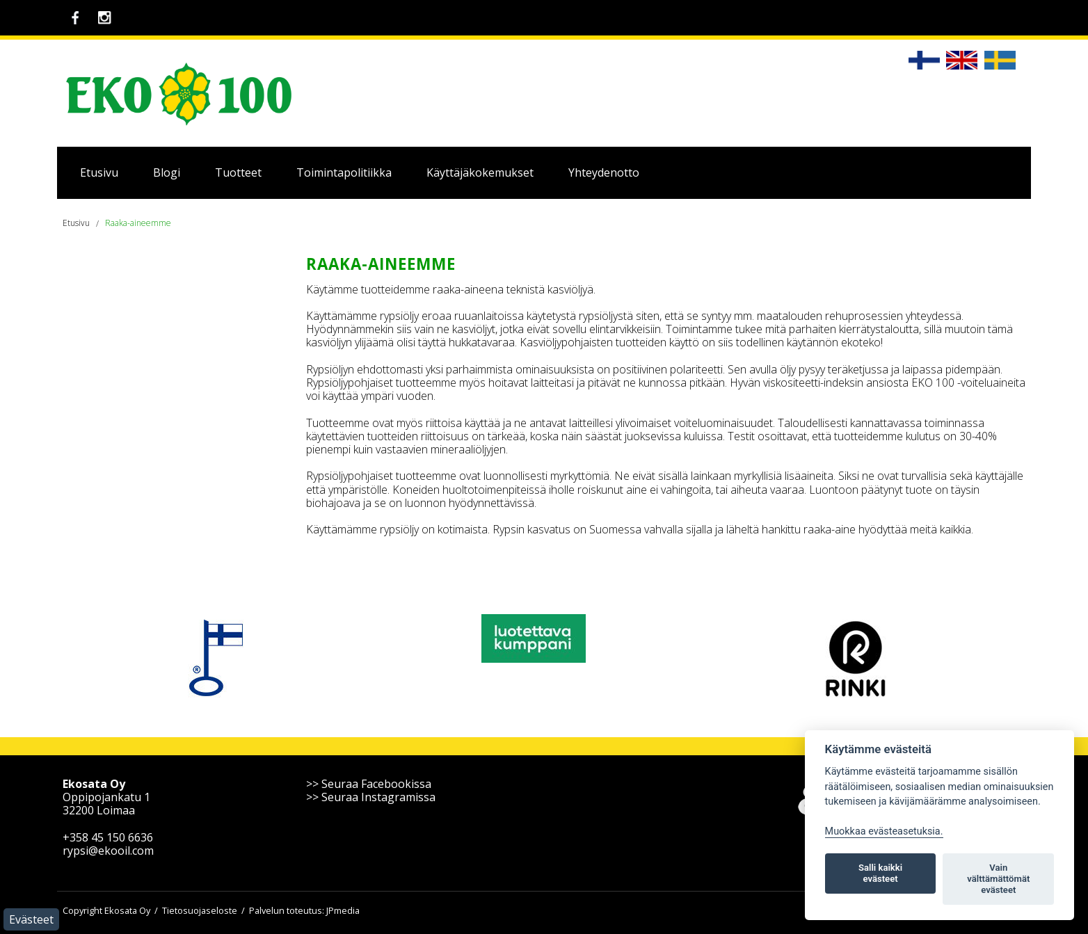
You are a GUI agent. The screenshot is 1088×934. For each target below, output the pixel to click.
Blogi (166, 172)
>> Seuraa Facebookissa (368, 783)
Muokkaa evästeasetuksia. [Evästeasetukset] (884, 831)
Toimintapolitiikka (344, 172)
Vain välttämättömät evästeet (998, 878)
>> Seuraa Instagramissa (370, 797)
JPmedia (343, 910)
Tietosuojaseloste (199, 910)
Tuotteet (238, 172)
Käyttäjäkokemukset (480, 172)
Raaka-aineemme (138, 223)
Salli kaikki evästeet (880, 873)
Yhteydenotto (603, 172)
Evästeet (31, 919)
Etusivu (99, 172)
